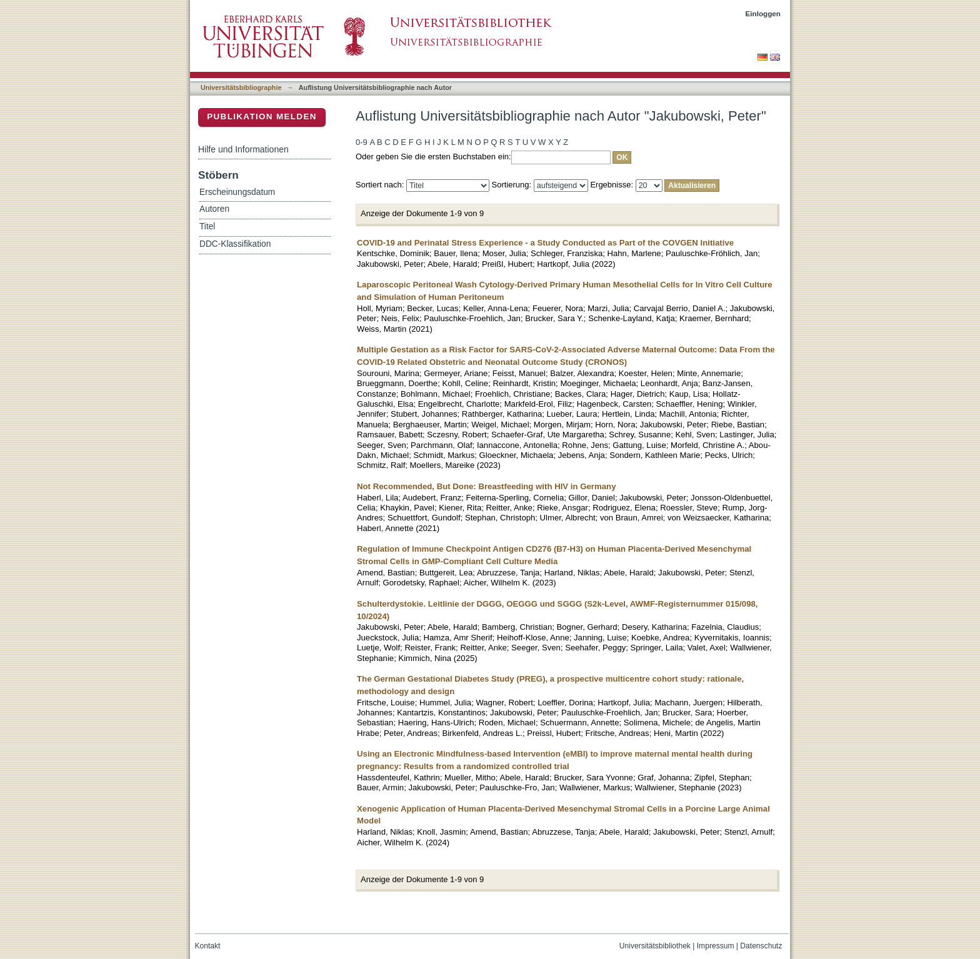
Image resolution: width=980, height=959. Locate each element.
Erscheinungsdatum (237, 192)
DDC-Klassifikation (235, 244)
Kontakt (208, 946)
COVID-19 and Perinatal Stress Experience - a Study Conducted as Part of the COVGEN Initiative (545, 242)
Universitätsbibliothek (655, 946)
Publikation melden (262, 116)
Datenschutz (761, 946)
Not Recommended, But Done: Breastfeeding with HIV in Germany (486, 486)
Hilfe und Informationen (243, 149)
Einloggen (763, 13)
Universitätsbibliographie (241, 87)
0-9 (362, 142)
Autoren (214, 209)
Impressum (715, 946)
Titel (207, 226)
